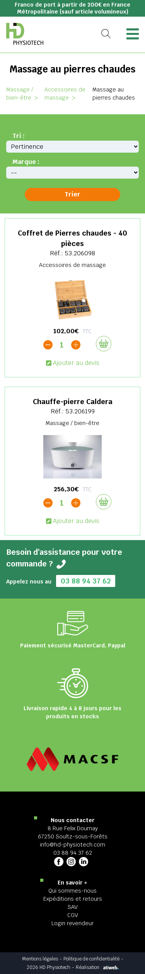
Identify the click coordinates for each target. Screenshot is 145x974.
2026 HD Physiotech (48, 967)
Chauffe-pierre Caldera (73, 401)
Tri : (18, 136)
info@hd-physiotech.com (72, 844)
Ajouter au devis (72, 363)
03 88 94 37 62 (86, 580)
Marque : (25, 162)
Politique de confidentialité (91, 959)
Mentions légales (40, 959)
